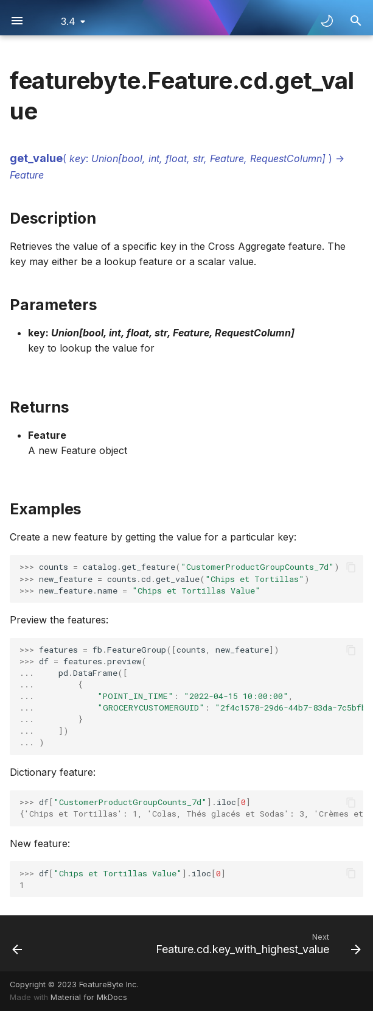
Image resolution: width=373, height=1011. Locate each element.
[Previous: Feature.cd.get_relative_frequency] (17, 943)
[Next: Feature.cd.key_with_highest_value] (256, 943)
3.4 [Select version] (68, 21)
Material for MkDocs (89, 997)
